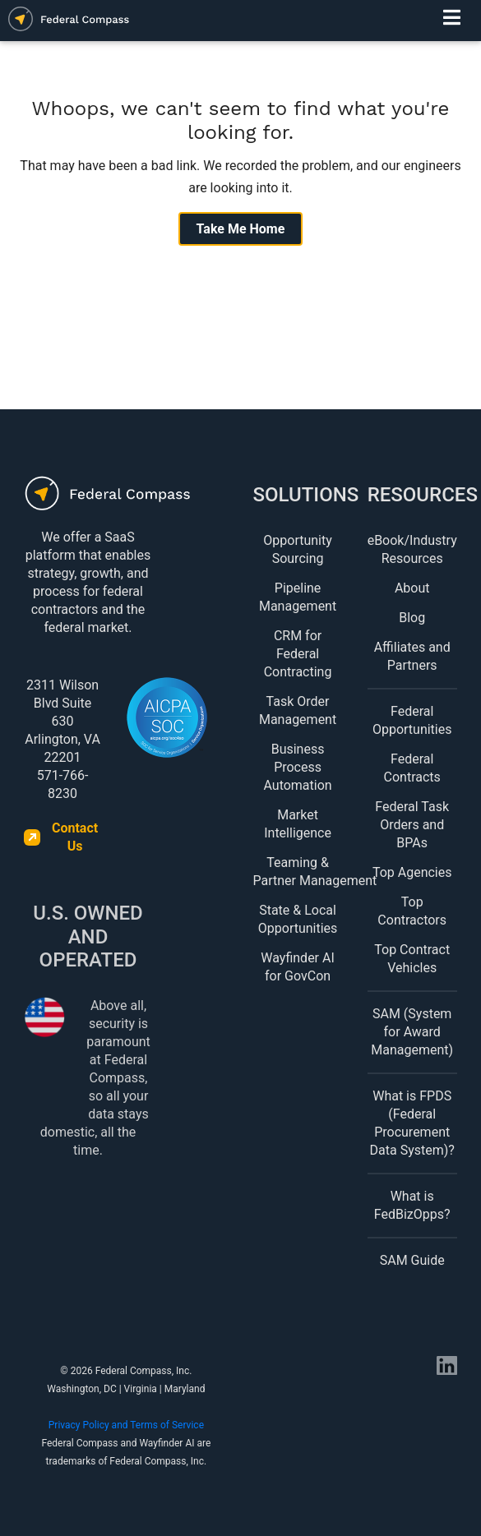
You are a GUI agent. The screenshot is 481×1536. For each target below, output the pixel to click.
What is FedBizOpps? (412, 1205)
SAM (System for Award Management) (412, 1032)
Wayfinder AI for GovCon (297, 967)
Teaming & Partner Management (298, 871)
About (412, 588)
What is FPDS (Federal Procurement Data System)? (412, 1123)
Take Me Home (241, 229)
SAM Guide (412, 1260)
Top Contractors (411, 911)
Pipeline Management (297, 597)
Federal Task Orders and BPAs (412, 825)
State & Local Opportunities (298, 919)
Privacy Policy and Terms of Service (126, 1425)
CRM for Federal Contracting (298, 654)
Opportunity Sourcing (297, 549)
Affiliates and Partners (412, 656)
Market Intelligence (297, 824)
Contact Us (75, 837)
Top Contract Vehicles (412, 959)
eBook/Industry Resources (412, 549)
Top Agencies (412, 872)
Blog (412, 617)
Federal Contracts (412, 768)
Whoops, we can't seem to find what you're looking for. (241, 120)
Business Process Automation (297, 767)
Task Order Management (297, 710)
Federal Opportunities (412, 720)
